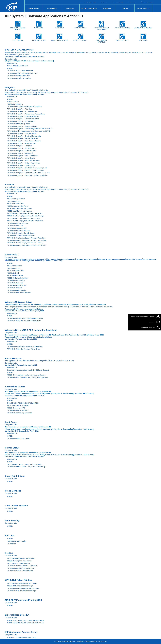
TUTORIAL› (11, 543)
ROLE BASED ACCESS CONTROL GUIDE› (23, 403)
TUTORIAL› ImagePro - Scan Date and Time (23, 160)
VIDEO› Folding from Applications (19, 561)
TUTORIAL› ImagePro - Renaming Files (21, 143)
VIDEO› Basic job (13, 268)
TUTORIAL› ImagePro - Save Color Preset (22, 155)
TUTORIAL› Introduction (16, 280)
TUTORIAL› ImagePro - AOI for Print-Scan (22, 111)
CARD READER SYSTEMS (101, 38)
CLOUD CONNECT (80, 37)
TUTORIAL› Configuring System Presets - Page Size (26, 238)
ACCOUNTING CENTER (143, 25)
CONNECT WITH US (148, 327)
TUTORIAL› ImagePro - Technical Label (21, 151)
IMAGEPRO (38, 25)
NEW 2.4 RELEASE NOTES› (17, 66)
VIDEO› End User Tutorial (16, 541)
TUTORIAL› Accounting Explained (19, 413)
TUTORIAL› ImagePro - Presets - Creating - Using (25, 170)
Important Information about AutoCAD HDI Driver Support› (28, 370)
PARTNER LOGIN (147, 2)
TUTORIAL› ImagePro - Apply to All (20, 153)
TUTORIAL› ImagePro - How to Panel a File (23, 119)
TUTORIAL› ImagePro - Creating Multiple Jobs (24, 136)
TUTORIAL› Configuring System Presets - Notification (26, 245)
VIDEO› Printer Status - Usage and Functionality (24, 464)
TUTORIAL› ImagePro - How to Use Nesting (23, 116)
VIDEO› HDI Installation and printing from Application (26, 375)
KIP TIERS (143, 37)
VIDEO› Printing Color (15, 275)
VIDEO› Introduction (14, 266)
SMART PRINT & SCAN (59, 37)
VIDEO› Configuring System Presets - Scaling (23, 218)
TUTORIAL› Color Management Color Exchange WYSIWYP (28, 131)
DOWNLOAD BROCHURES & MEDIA (143, 316)
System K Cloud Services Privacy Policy (96, 641)
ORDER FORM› (13, 102)
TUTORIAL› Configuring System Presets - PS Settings (27, 240)
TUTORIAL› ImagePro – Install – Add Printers (23, 163)
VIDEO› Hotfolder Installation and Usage (22, 583)
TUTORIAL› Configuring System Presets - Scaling (25, 243)
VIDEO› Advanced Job (15, 204)
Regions (158, 2)
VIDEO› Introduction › (15, 104)
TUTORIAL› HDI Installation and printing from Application (28, 377)
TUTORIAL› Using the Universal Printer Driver (24, 321)
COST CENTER (17, 37)
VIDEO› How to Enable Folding (18, 563)
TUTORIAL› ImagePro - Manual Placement (22, 138)
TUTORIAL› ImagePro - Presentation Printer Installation (27, 175)
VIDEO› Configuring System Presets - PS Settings (25, 216)
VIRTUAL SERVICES (89, 2)
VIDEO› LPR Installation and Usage (20, 586)
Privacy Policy (80, 641)
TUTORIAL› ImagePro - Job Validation (21, 121)
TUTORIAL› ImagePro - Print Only (19, 109)
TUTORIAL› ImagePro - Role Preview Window (24, 141)
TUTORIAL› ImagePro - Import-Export (21, 158)
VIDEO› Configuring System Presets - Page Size (24, 213)
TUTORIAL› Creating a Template (19, 78)
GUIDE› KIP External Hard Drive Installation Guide (25, 620)
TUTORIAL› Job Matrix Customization (21, 235)
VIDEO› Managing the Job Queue (19, 208)
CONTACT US (119, 2)
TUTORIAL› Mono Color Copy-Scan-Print (22, 73)
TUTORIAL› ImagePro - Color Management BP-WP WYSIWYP (30, 129)
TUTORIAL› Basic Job (15, 226)
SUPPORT (133, 2)
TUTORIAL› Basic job (15, 283)
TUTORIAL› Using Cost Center (18, 438)
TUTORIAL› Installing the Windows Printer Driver (25, 346)
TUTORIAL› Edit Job (14, 288)
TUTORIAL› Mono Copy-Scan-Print (20, 71)
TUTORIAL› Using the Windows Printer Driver (23, 349)
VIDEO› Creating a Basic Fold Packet (20, 558)
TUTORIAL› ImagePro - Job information (21, 148)
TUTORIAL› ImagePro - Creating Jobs (21, 165)
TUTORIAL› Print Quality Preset (18, 124)
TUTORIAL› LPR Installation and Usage (21, 591)
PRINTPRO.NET (80, 25)
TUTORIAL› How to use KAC (17, 410)
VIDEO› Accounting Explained (18, 405)
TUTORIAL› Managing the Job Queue (21, 233)
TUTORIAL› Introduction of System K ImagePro (24, 106)
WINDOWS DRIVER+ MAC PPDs (101, 25)
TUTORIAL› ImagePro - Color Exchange (21, 133)
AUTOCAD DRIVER (122, 25)
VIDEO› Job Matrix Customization (19, 211)
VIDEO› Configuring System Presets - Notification (25, 221)
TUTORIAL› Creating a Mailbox (18, 76)
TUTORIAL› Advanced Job (16, 228)
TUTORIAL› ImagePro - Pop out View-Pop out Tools (26, 114)
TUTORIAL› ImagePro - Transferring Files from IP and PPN (28, 173)
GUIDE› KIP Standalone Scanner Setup (21, 638)
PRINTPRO (59, 25)
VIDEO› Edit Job (13, 273)
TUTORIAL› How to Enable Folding (20, 571)
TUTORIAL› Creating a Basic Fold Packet (22, 566)
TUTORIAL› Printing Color (16, 290)
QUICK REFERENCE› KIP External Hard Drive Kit (25, 623)
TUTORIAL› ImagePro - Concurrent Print (22, 126)
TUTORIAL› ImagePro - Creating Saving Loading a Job (27, 168)
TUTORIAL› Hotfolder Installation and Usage (23, 588)
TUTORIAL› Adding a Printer (17, 223)
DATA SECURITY (122, 37)
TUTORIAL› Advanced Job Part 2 (19, 230)
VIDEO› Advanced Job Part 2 (17, 206)
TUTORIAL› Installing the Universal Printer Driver (25, 318)
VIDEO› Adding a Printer (16, 199)
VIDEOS (104, 2)
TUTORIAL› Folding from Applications (21, 568)
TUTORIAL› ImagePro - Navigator (19, 146)
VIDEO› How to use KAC (16, 408)
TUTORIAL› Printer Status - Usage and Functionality (26, 467)
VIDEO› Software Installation (17, 278)
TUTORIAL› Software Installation (19, 293)
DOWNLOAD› (12, 63)
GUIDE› (10, 68)
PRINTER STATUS (38, 37)
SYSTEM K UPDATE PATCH (17, 25)
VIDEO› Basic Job (13, 201)
